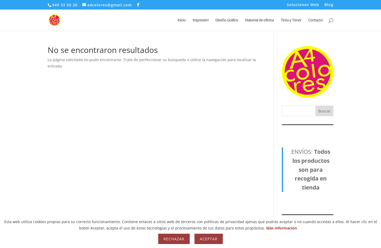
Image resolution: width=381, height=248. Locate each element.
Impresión (200, 20)
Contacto (315, 20)
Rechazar (174, 238)
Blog (328, 5)
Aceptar (208, 238)
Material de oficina (259, 20)
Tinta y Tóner (291, 20)
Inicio (182, 20)
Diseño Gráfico (226, 20)
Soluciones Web (303, 5)
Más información (281, 228)
